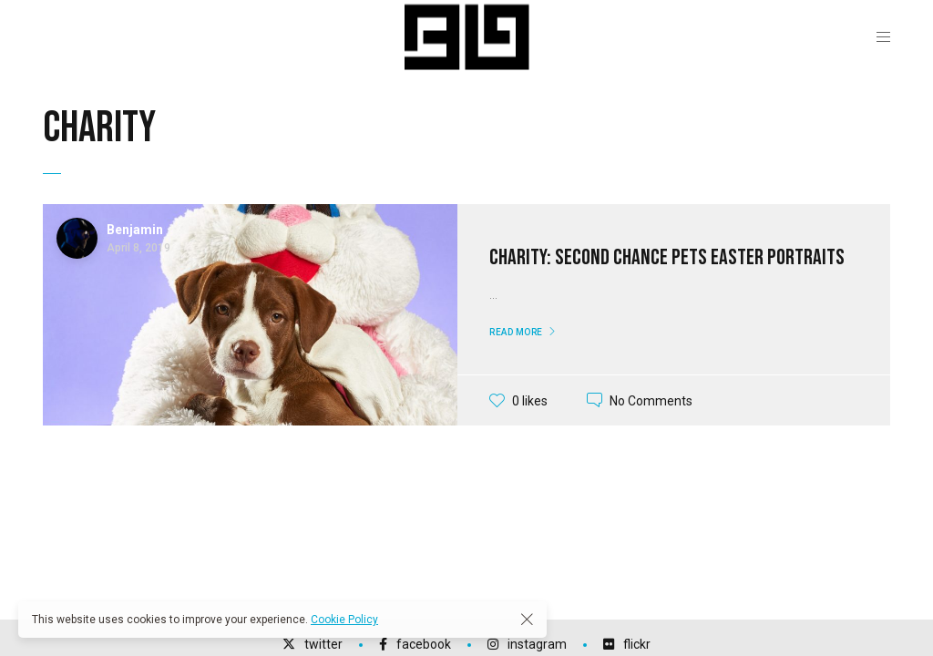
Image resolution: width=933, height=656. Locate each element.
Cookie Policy (344, 619)
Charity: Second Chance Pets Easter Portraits (667, 257)
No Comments (651, 400)
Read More (516, 332)
